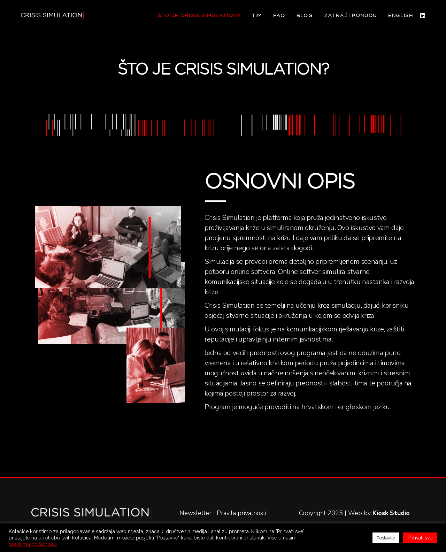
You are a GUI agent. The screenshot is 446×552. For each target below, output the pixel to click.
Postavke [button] (386, 537)
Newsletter (195, 513)
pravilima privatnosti (32, 544)
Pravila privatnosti (241, 513)
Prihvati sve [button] (420, 537)
